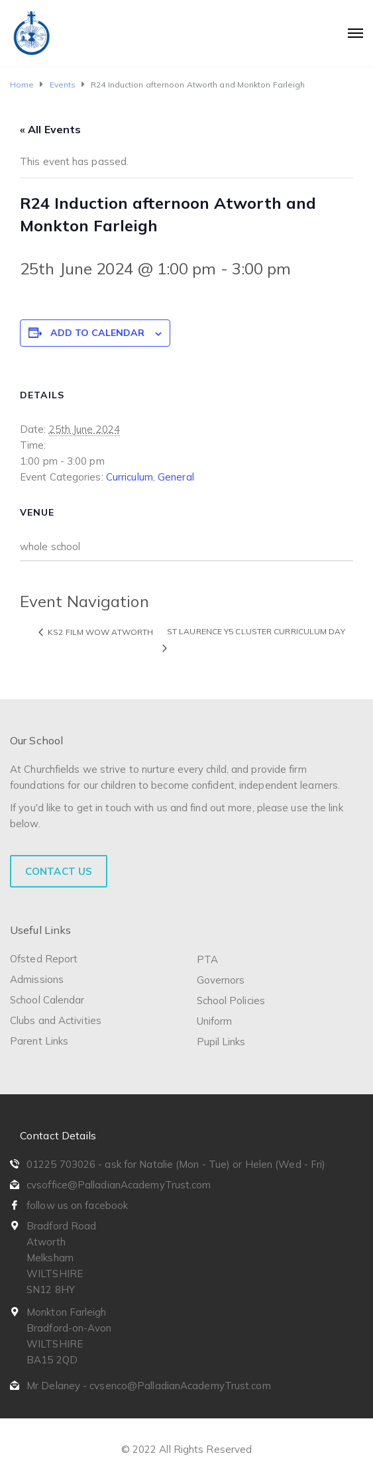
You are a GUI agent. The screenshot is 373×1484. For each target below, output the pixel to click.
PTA (207, 959)
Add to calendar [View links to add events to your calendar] (97, 333)
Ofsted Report (44, 958)
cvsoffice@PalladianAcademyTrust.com (119, 1184)
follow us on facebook (77, 1205)
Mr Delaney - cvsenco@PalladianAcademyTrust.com (149, 1385)
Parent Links (39, 1041)
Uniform (215, 1021)
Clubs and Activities (55, 1020)
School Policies (231, 1000)
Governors (221, 980)
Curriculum (129, 477)
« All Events (50, 129)
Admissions (37, 979)
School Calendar (47, 1000)
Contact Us (58, 871)
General (176, 477)
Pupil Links (221, 1041)
